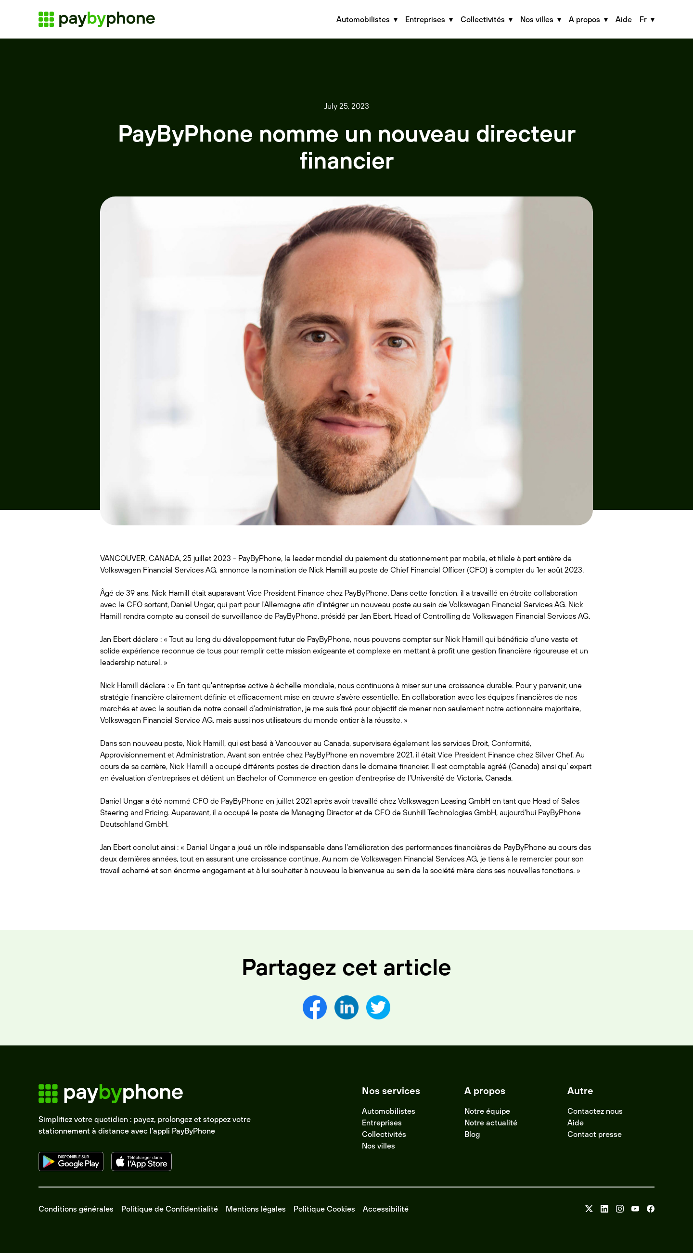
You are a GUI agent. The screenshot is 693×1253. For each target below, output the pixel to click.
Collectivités (384, 1134)
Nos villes (378, 1145)
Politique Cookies (324, 1209)
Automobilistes (388, 1111)
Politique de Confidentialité (169, 1209)
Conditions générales (76, 1209)
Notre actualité (490, 1122)
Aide (624, 19)
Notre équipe (487, 1111)
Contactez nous (595, 1111)
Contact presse (594, 1134)
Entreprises (382, 1122)
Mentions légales (256, 1209)
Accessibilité (386, 1209)
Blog (472, 1134)
